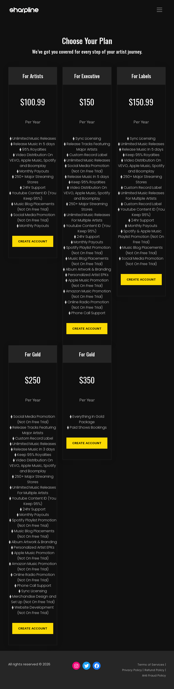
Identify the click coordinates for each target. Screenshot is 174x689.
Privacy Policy (132, 670)
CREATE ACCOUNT (32, 241)
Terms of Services (151, 664)
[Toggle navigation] (159, 9)
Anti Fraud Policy (154, 675)
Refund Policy (154, 670)
